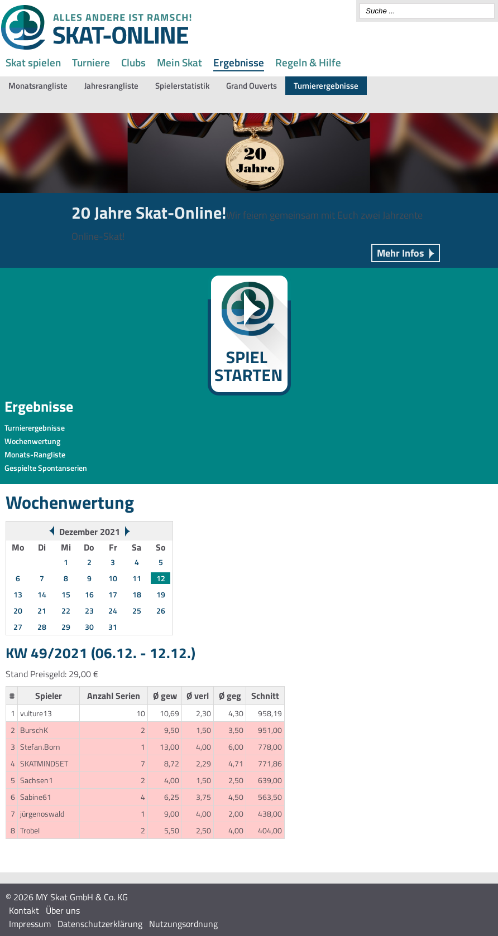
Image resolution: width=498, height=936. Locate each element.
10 (112, 578)
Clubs (133, 62)
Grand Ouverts (251, 85)
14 (41, 594)
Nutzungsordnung (183, 923)
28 (41, 627)
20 (17, 610)
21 (41, 610)
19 (160, 594)
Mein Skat (179, 62)
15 (65, 594)
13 (17, 594)
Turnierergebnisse (326, 85)
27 (17, 627)
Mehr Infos (400, 252)
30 (89, 627)
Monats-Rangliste (34, 454)
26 (160, 610)
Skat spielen (33, 62)
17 (112, 594)
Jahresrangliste (111, 85)
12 (160, 578)
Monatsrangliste (38, 85)
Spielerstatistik (182, 85)
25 (136, 610)
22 (65, 610)
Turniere (91, 62)
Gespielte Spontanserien (45, 468)
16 (89, 594)
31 (112, 627)
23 (89, 610)
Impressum (30, 923)
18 (136, 594)
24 (112, 610)
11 (136, 578)
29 (65, 627)
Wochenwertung (32, 441)
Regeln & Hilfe (308, 62)
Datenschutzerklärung (100, 923)
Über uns (63, 910)
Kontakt (24, 910)
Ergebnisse (238, 62)
